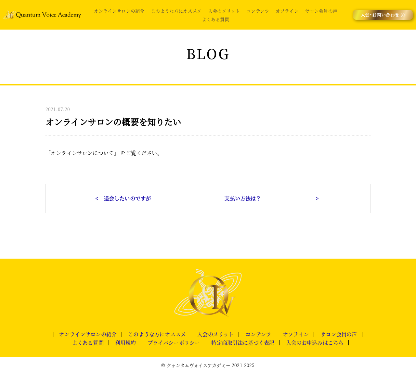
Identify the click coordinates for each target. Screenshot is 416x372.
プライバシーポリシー (174, 342)
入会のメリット (224, 10)
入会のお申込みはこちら (315, 342)
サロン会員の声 (321, 10)
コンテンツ (257, 10)
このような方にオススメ (176, 10)
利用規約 (125, 342)
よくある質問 (215, 19)
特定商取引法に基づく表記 (242, 342)
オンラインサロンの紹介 (119, 10)
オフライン (287, 10)
